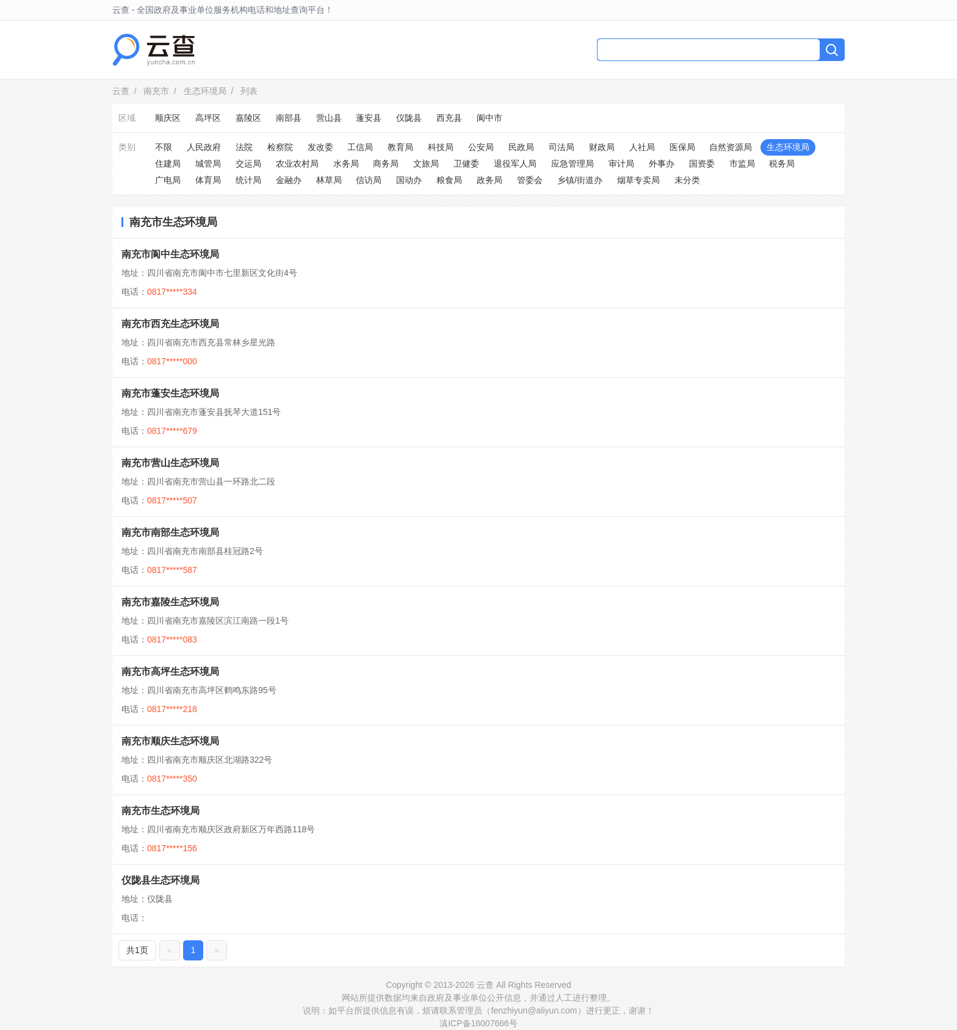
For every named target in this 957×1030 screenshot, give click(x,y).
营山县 (329, 118)
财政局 (602, 147)
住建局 (168, 163)
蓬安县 (368, 118)
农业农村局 (297, 163)
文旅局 (426, 163)
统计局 (248, 180)
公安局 (481, 147)
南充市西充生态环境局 (170, 324)
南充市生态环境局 (160, 810)
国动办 (409, 180)
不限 (163, 147)
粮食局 (449, 180)
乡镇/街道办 (579, 180)
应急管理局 (572, 163)
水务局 (346, 163)
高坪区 (208, 118)
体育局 (208, 180)
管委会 (530, 180)
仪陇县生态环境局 (160, 880)
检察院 (280, 147)
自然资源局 (730, 147)
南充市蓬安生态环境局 (170, 393)
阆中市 (489, 118)
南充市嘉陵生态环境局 (170, 602)
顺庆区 (168, 118)
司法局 (561, 147)
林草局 (329, 180)
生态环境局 (205, 91)
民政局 (521, 147)
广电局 (168, 180)
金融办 (289, 180)
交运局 (248, 163)
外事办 (661, 163)
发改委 (320, 147)
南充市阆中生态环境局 (170, 254)
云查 (120, 91)
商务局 (386, 163)
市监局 (742, 163)
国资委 (702, 163)
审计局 (621, 163)
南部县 (289, 118)
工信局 (360, 147)
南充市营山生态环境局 (170, 463)
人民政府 (204, 147)
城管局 (208, 163)
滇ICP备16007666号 (478, 1023)
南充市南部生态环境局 (170, 532)
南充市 (156, 91)
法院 (244, 147)
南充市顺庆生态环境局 (170, 741)
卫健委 (466, 163)
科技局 (440, 147)
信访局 (368, 180)
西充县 (449, 118)
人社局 (642, 147)
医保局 (682, 147)
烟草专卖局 (638, 180)
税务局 (782, 163)
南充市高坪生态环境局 (170, 671)
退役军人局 (515, 163)
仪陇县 (409, 118)
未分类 (687, 180)
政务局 (489, 180)
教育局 (400, 147)
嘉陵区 (248, 118)
